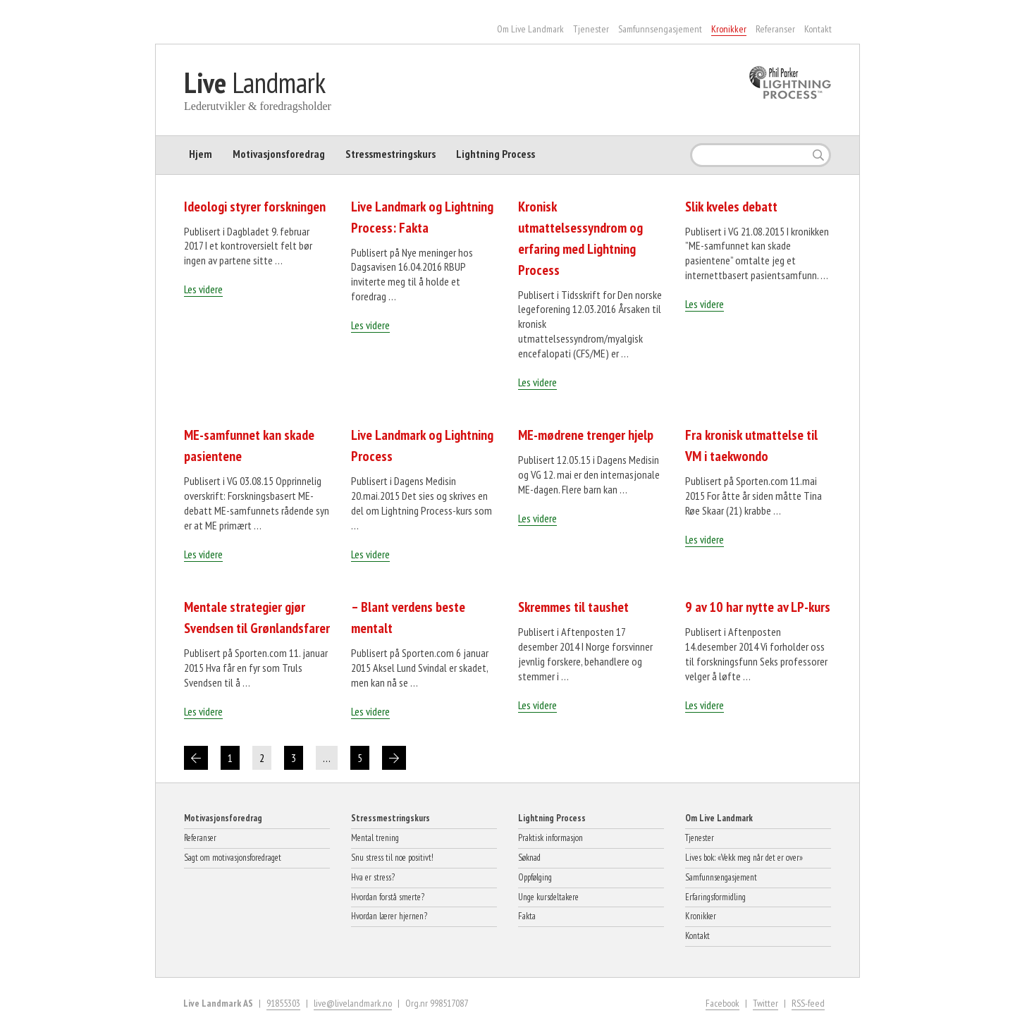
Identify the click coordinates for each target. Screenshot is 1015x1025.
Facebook (722, 1003)
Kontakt (818, 29)
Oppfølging (535, 877)
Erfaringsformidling (715, 897)
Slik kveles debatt (731, 206)
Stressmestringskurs (390, 154)
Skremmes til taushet (573, 607)
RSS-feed (808, 1003)
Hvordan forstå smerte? (387, 897)
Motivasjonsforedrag (279, 154)
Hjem (200, 154)
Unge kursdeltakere (548, 897)
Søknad (529, 858)
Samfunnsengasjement (660, 29)
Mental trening (375, 838)
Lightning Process (495, 154)
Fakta (527, 916)
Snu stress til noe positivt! (392, 858)
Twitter (765, 1003)
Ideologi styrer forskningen (255, 206)
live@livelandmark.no (353, 1003)
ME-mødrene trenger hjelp (585, 435)
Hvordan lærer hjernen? (389, 916)
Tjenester (591, 29)
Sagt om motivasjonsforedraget (232, 858)
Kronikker (728, 29)
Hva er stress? (373, 877)
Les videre (203, 289)
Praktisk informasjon (550, 838)
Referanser (775, 29)
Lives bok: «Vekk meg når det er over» (744, 858)
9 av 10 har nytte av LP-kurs (757, 607)
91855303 (283, 1003)
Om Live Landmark (530, 29)
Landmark (255, 82)
